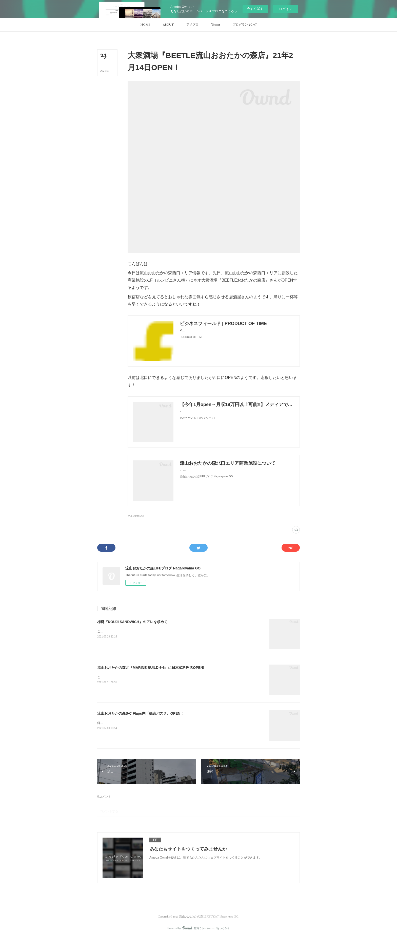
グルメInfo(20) (136, 516)
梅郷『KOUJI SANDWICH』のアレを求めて (132, 622)
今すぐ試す (255, 9)
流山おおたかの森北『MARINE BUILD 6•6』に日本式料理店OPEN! (150, 668)
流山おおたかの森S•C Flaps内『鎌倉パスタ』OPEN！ (140, 713)
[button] (145, 24)
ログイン (285, 9)
